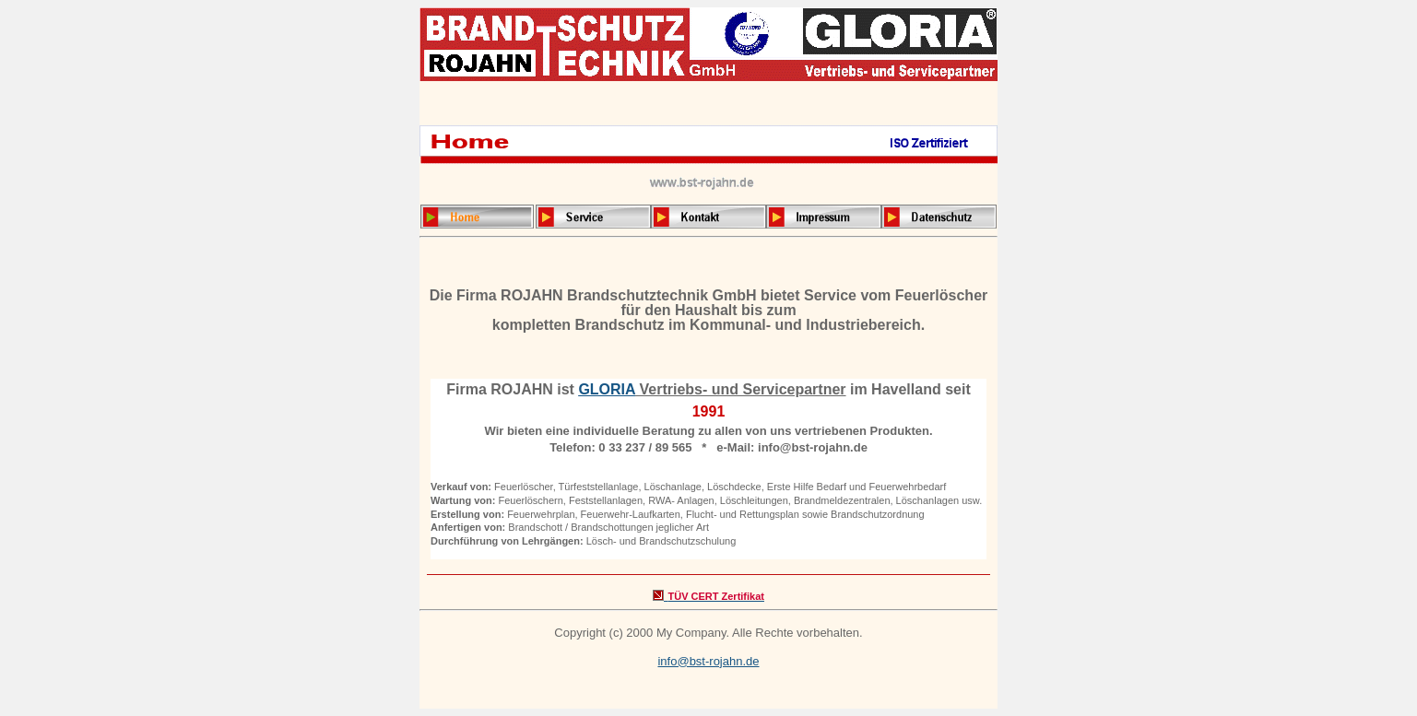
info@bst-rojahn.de (708, 661)
